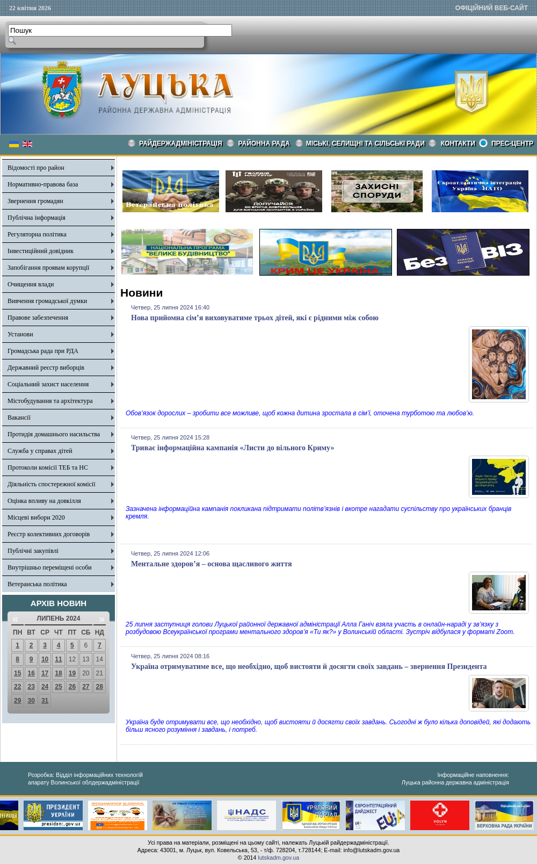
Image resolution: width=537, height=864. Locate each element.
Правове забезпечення (38, 317)
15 (17, 673)
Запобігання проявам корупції (48, 267)
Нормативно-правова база (43, 184)
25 (58, 686)
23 (30, 686)
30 (30, 700)
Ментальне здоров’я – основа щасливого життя (211, 564)
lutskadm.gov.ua (278, 857)
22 (17, 686)
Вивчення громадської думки (47, 301)
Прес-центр (512, 143)
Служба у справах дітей (40, 451)
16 (30, 673)
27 (85, 686)
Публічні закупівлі (33, 551)
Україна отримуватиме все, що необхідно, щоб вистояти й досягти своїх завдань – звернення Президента (309, 667)
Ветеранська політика (37, 584)
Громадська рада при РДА (43, 351)
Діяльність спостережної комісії (52, 484)
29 (17, 700)
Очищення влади (31, 284)
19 (72, 673)
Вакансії (19, 417)
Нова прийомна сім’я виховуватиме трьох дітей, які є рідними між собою (255, 318)
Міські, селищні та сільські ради (365, 143)
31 (44, 700)
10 (44, 659)
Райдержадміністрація (180, 143)
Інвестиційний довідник (41, 251)
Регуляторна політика (37, 234)
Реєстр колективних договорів (49, 534)
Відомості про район (36, 167)
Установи (20, 334)
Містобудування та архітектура (50, 401)
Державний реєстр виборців (46, 367)
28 (99, 686)
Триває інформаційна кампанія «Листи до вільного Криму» (232, 448)
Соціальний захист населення (48, 384)
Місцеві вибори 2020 (36, 517)
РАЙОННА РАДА (264, 143)
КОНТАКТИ (458, 143)
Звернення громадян (35, 201)
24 (44, 686)
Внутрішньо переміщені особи (50, 567)
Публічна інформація (37, 217)
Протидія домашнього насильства (54, 434)
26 (72, 686)
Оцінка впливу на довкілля (44, 501)
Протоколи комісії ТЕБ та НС (48, 467)
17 (44, 673)
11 (58, 659)
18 (58, 673)
